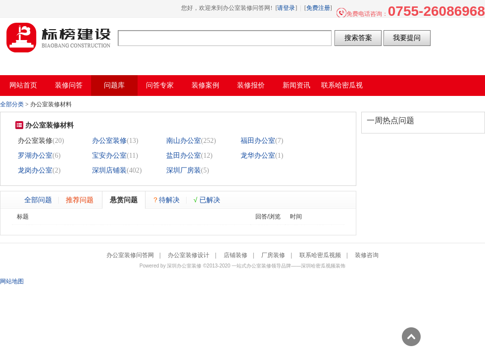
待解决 (166, 200)
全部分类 (12, 104)
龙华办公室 (258, 155)
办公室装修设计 (188, 255)
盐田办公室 (183, 155)
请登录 (286, 7)
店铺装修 (235, 255)
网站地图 (12, 281)
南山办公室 (183, 140)
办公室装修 (109, 140)
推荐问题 (80, 200)
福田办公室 (258, 140)
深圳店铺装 (109, 170)
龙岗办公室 (35, 170)
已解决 (207, 200)
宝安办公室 (109, 155)
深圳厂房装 (183, 170)
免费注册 (318, 7)
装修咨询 (367, 255)
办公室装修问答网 (58, 37)
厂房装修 (273, 255)
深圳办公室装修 (184, 265)
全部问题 (38, 200)
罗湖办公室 (35, 155)
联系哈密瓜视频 (320, 255)
